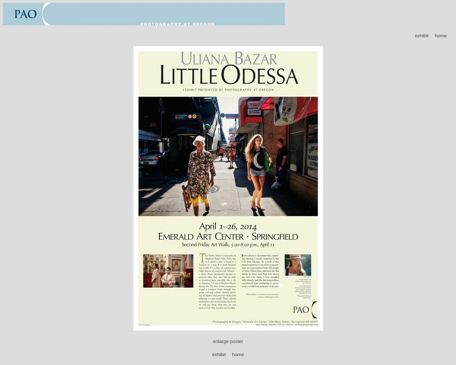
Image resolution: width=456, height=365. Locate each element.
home (441, 35)
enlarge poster (228, 341)
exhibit (421, 35)
